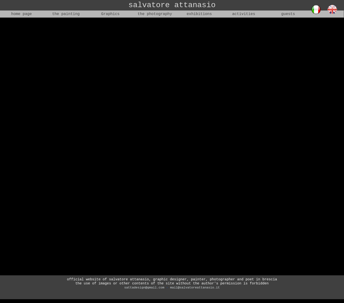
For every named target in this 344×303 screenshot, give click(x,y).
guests (288, 14)
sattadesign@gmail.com (144, 287)
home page (21, 14)
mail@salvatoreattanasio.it (195, 287)
